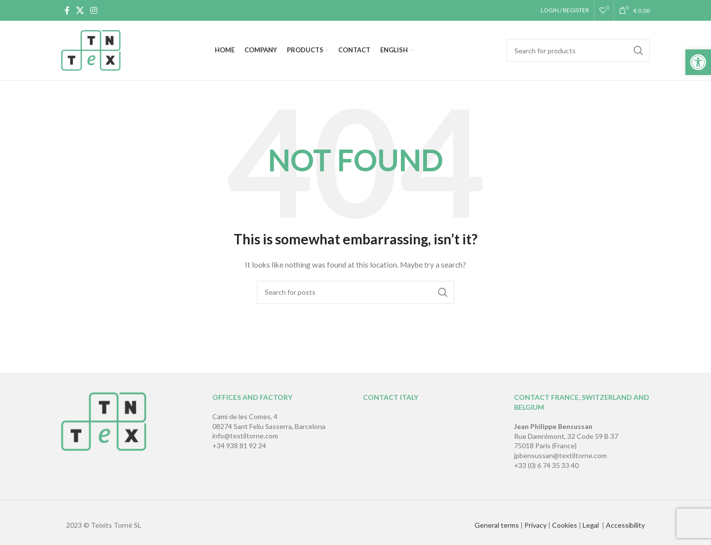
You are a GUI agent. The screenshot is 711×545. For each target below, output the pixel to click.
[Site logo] (90, 49)
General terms (496, 525)
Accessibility (625, 525)
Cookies (564, 525)
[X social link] (80, 10)
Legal (591, 525)
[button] (698, 62)
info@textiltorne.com (245, 435)
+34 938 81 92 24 (239, 445)
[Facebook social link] (67, 10)
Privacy (535, 525)
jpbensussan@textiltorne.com (560, 455)
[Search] (578, 50)
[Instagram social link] (94, 10)
